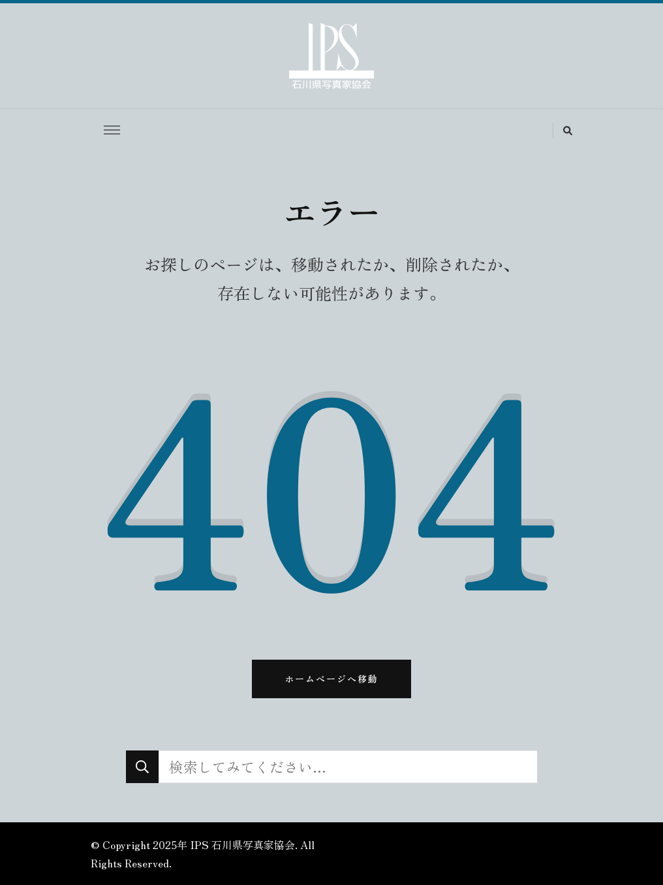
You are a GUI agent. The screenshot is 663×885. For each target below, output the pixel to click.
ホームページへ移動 (331, 678)
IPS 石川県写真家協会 (242, 844)
